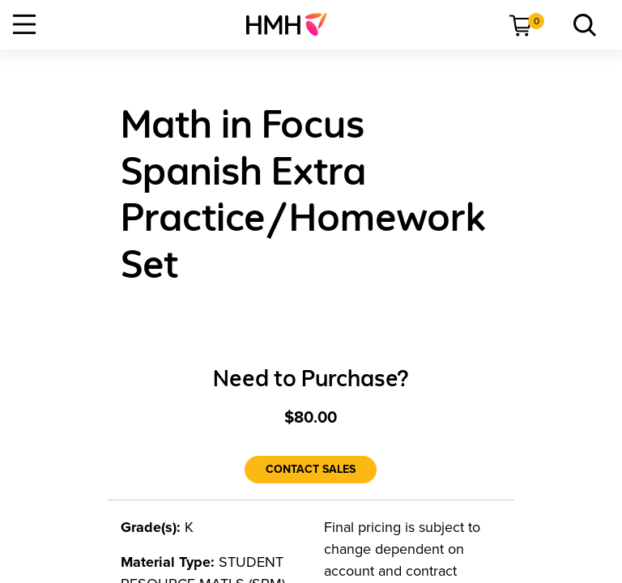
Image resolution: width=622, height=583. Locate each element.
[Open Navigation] (24, 24)
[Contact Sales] (311, 469)
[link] (292, 24)
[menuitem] (292, 24)
